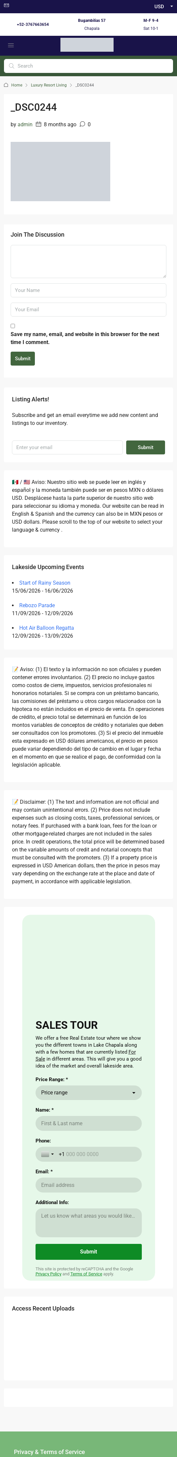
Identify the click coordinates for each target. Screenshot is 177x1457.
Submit (23, 359)
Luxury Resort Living (49, 85)
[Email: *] (88, 1185)
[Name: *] (88, 1123)
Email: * (44, 1172)
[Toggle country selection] (48, 1154)
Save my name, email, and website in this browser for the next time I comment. (85, 338)
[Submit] (89, 1252)
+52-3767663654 (33, 24)
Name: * (45, 1110)
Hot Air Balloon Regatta (46, 628)
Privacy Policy (48, 1273)
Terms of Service (86, 1273)
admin (25, 124)
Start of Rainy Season (44, 583)
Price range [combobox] (54, 1092)
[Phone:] (97, 1154)
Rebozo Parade (37, 605)
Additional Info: (52, 1202)
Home (16, 85)
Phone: (43, 1141)
